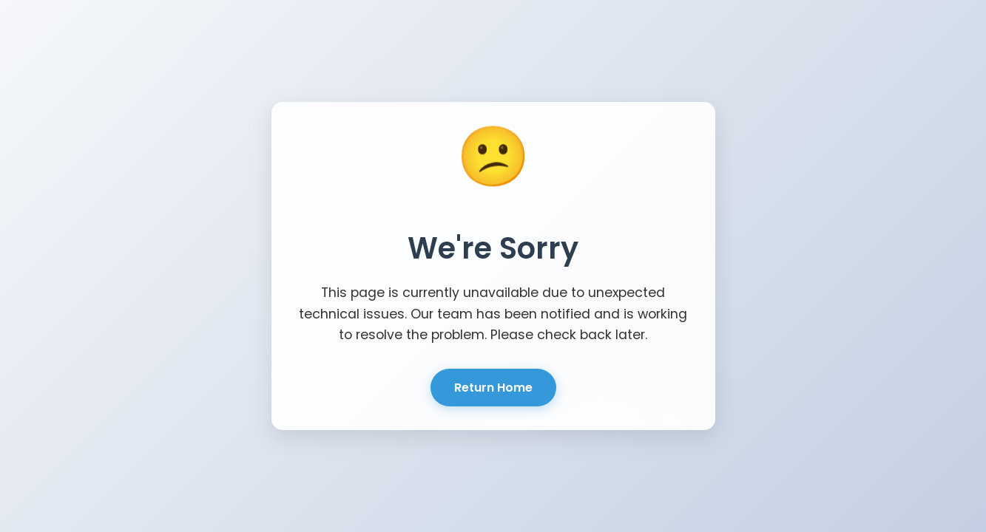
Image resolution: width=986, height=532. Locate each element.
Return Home (493, 387)
